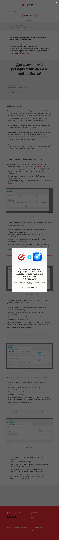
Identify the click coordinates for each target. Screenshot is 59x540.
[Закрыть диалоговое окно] (56, 2)
